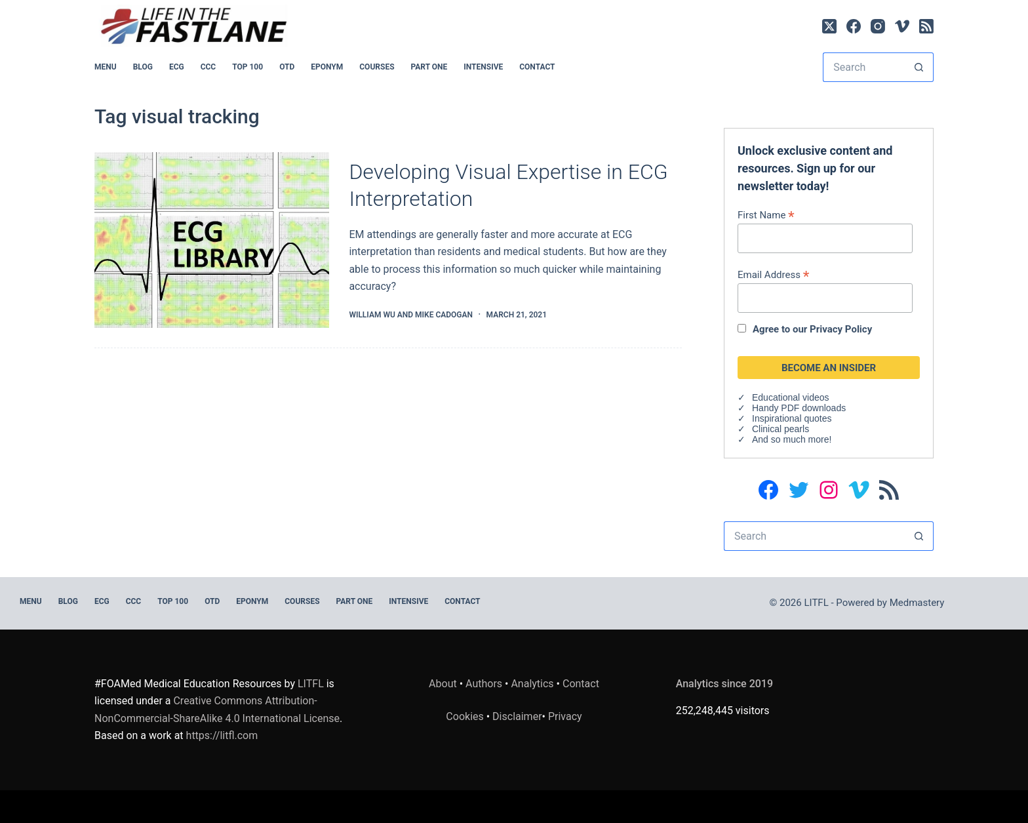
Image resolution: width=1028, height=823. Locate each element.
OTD (286, 66)
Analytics (532, 683)
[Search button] (919, 67)
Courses (376, 66)
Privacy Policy (841, 329)
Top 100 (247, 66)
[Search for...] (863, 67)
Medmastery (917, 603)
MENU (105, 66)
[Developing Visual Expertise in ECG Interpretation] (211, 240)
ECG (176, 66)
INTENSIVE (483, 66)
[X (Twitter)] (829, 26)
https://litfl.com (222, 735)
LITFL (311, 683)
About (443, 683)
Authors (483, 683)
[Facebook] (853, 26)
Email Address (773, 274)
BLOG (143, 66)
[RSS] (926, 26)
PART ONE (429, 66)
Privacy (565, 716)
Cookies (466, 716)
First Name (766, 215)
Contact (537, 66)
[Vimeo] (902, 26)
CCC (208, 66)
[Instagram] (878, 26)
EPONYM (327, 66)
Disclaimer (517, 716)
